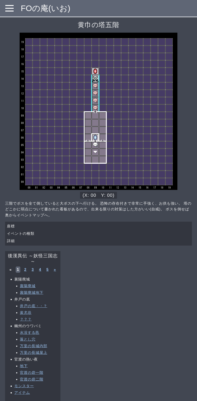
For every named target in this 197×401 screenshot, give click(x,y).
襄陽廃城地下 (31, 293)
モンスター (24, 386)
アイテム (22, 393)
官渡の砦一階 (31, 373)
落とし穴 (28, 339)
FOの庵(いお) (45, 8)
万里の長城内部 (33, 346)
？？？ (26, 319)
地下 (24, 366)
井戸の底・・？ (33, 306)
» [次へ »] (55, 270)
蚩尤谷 (26, 313)
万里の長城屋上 (33, 353)
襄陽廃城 (28, 286)
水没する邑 (29, 333)
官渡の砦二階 (31, 379)
